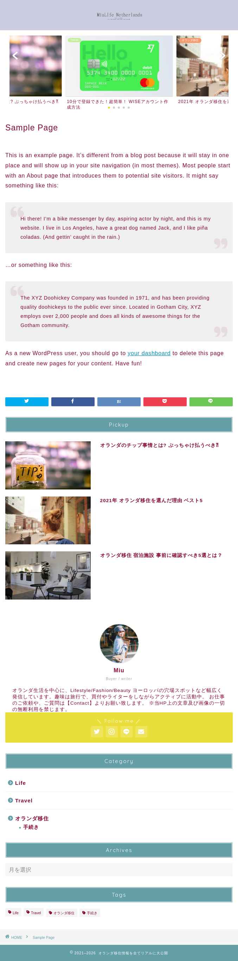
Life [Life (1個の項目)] (16, 913)
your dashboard (149, 353)
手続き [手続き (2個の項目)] (92, 913)
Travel (24, 800)
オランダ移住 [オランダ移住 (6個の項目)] (64, 913)
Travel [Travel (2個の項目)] (36, 913)
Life (20, 783)
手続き (31, 827)
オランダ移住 (32, 818)
